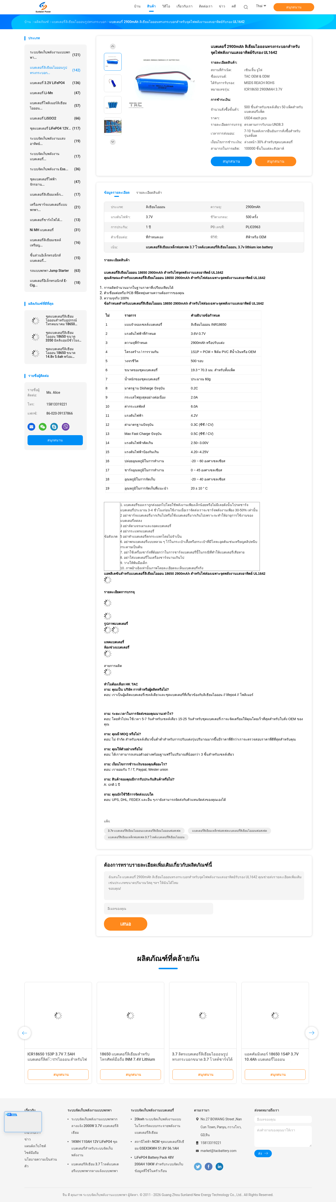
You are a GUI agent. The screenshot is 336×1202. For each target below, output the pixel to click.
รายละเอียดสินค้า (149, 192)
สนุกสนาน (294, 7)
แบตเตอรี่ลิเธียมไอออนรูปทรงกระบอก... (55, 70)
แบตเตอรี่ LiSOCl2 (55, 118)
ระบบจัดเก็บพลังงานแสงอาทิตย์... (55, 141)
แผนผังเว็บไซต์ (35, 1146)
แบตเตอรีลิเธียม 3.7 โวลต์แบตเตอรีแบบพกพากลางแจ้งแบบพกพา (95, 1167)
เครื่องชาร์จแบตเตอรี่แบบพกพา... (55, 207)
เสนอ (125, 924)
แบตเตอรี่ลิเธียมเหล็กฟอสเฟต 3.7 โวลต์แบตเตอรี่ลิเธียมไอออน (146, 837)
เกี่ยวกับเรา (32, 1132)
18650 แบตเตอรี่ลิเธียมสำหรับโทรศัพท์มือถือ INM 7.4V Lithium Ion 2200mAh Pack (127, 1059)
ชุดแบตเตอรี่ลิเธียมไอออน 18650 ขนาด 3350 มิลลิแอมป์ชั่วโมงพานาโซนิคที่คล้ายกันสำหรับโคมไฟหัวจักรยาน (64, 336)
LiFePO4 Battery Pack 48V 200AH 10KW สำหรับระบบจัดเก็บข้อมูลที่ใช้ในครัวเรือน (159, 1164)
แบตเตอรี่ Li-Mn (55, 93)
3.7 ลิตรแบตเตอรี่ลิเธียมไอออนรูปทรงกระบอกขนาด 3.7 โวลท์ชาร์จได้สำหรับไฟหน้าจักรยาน (202, 1059)
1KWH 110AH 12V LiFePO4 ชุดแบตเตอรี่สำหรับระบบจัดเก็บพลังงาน (94, 1148)
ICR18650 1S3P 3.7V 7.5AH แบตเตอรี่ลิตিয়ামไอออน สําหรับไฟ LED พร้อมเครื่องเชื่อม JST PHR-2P (57, 1059)
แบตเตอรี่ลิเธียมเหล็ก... (55, 194)
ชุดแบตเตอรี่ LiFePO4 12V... (55, 128)
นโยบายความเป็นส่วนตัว (40, 1162)
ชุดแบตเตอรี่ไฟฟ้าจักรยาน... (55, 181)
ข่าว (27, 1139)
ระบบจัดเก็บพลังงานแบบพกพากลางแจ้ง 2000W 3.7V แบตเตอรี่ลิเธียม (95, 1125)
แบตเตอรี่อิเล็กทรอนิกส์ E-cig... (55, 283)
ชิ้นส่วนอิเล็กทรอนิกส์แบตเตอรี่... (55, 257)
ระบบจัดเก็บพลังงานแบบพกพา (90, 1110)
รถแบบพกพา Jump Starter (55, 270)
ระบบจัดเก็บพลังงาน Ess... (55, 169)
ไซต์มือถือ (31, 1153)
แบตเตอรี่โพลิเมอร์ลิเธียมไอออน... (55, 105)
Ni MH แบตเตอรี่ (55, 230)
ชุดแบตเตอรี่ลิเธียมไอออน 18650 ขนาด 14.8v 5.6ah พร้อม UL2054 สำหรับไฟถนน (62, 353)
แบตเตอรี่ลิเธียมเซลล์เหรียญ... (55, 242)
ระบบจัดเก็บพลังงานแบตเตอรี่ (152, 1110)
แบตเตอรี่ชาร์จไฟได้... (55, 219)
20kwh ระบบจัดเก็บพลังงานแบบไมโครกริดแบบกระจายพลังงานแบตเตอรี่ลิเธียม (158, 1125)
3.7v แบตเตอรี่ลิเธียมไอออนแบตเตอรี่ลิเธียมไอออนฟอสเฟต (144, 830)
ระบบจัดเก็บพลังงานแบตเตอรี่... (55, 156)
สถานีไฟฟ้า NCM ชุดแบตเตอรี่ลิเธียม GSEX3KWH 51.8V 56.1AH (159, 1145)
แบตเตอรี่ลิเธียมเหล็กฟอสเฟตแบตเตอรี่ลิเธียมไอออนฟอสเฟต (229, 830)
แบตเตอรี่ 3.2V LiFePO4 (55, 82)
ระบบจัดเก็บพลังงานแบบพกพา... (55, 54)
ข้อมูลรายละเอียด (117, 192)
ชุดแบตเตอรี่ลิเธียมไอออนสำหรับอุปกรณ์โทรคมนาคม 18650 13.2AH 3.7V (61, 320)
